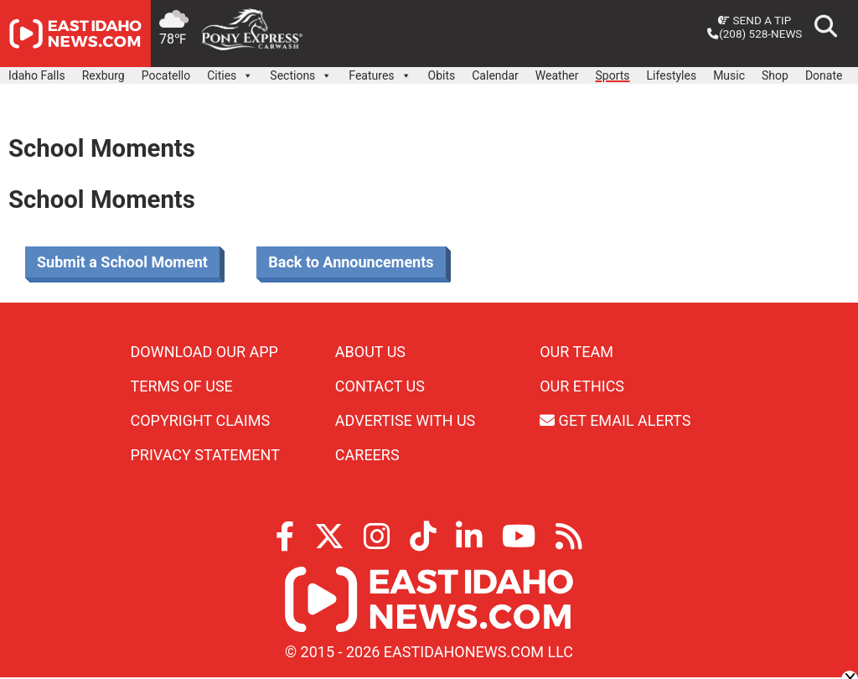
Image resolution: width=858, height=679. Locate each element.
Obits (442, 75)
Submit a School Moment (122, 262)
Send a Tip (754, 20)
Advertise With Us (405, 420)
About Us (370, 351)
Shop (775, 75)
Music (729, 75)
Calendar (495, 75)
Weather (557, 75)
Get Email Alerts (615, 420)
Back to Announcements (350, 262)
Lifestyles (672, 75)
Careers (367, 455)
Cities (230, 71)
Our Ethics (582, 386)
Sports (613, 75)
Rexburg (103, 75)
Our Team (576, 351)
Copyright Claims (201, 420)
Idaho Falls (36, 75)
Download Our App (204, 351)
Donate (824, 75)
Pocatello (166, 75)
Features (380, 71)
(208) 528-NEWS (754, 33)
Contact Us (380, 386)
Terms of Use (182, 386)
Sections (301, 71)
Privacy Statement (205, 455)
